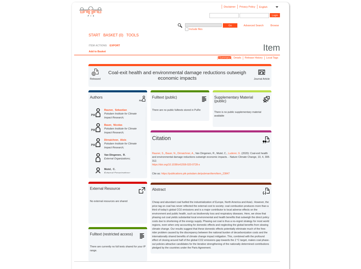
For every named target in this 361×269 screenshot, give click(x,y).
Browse (275, 25)
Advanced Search (254, 25)
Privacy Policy (247, 6)
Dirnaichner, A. (186, 153)
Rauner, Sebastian (115, 109)
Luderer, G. (234, 153)
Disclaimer (230, 6)
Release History (254, 57)
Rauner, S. (158, 153)
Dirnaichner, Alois (115, 139)
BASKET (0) (113, 35)
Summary (224, 57)
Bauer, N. (171, 153)
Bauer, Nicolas (113, 124)
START (94, 35)
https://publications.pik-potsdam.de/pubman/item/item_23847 (195, 173)
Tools (132, 35)
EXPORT (115, 45)
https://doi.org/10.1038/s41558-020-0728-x (176, 164)
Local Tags (272, 57)
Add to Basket (97, 51)
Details (237, 57)
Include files (195, 29)
